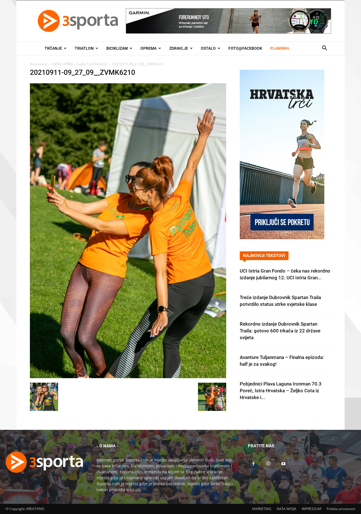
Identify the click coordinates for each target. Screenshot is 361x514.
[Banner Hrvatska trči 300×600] (282, 237)
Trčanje (56, 48)
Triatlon (86, 48)
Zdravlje (181, 48)
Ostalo (210, 48)
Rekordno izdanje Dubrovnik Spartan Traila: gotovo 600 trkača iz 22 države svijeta (280, 330)
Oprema (150, 48)
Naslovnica (38, 64)
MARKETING (261, 508)
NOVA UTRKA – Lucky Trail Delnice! (79, 64)
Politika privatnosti (341, 508)
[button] (324, 48)
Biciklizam (119, 48)
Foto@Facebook (245, 48)
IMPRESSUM (311, 508)
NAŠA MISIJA (286, 508)
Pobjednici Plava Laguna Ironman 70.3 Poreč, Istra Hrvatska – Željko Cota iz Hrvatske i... (281, 390)
